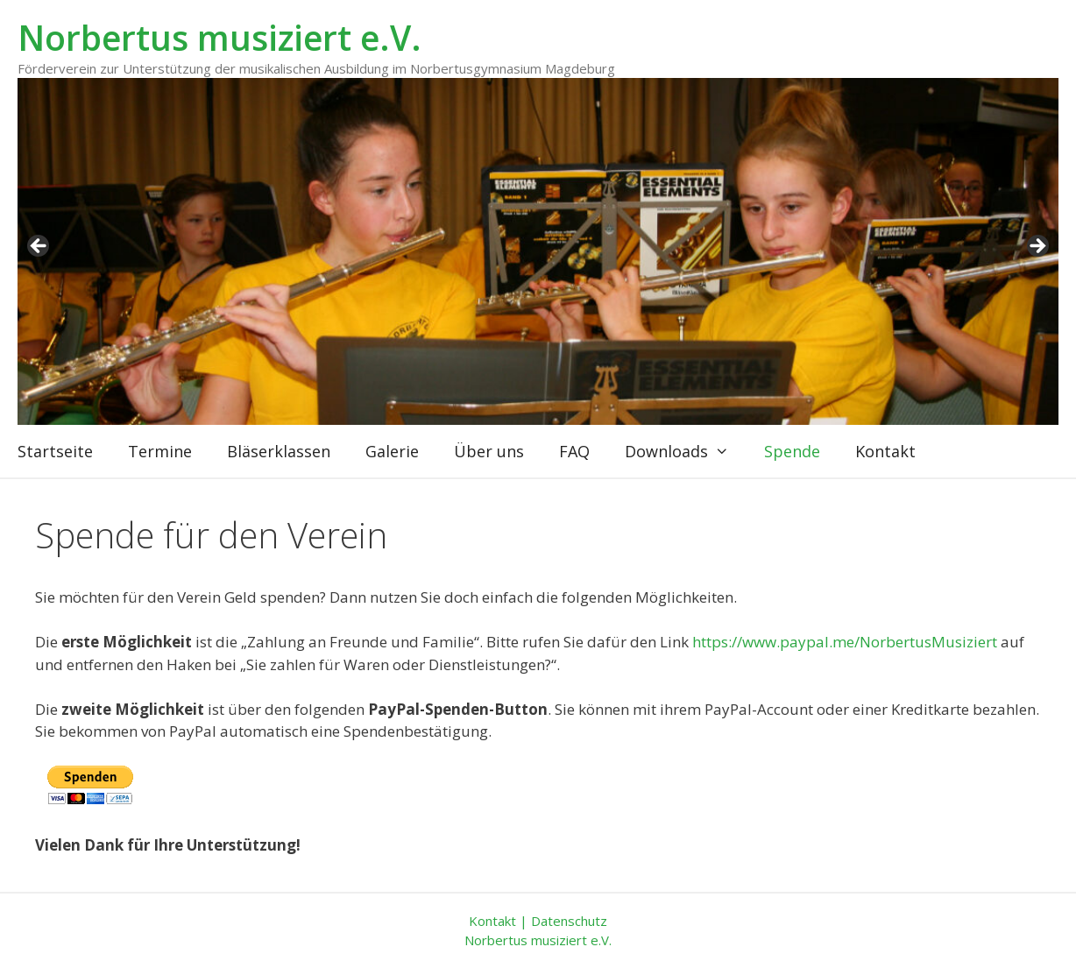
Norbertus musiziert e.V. (219, 37)
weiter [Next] (1036, 247)
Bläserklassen (278, 451)
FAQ (574, 451)
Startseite (55, 451)
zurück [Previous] (39, 247)
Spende (792, 451)
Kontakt (885, 451)
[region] (538, 251)
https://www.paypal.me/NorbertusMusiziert (844, 642)
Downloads (686, 451)
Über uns (489, 451)
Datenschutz (569, 920)
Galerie (392, 451)
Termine (160, 451)
